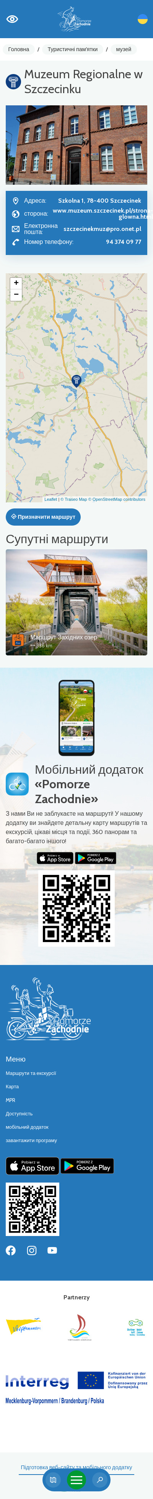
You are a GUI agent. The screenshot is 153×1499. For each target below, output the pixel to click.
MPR (10, 1100)
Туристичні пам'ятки (72, 49)
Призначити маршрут (43, 516)
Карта (12, 1086)
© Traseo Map (73, 499)
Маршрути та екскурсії (31, 1073)
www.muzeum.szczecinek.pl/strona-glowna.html (103, 213)
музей (124, 49)
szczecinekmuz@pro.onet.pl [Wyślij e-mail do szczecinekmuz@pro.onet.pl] (102, 228)
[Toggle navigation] (76, 1480)
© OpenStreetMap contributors (116, 499)
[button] (76, 381)
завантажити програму (31, 1140)
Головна (18, 49)
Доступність (19, 1114)
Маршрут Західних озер (63, 637)
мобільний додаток (27, 1127)
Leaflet (50, 499)
